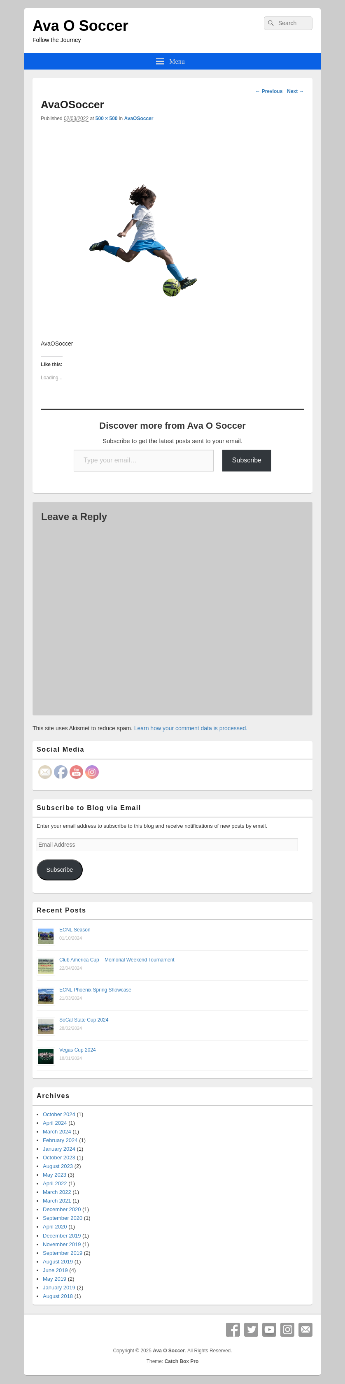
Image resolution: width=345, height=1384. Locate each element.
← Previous (268, 91)
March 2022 (57, 1192)
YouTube (269, 1330)
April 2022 (55, 1183)
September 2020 (62, 1218)
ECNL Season (75, 930)
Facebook (233, 1330)
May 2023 (54, 1175)
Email (305, 1330)
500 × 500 (107, 118)
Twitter (251, 1330)
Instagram (287, 1330)
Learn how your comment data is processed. (190, 728)
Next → (295, 91)
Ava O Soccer (80, 25)
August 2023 (58, 1166)
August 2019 (58, 1262)
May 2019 (54, 1279)
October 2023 (59, 1157)
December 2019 (62, 1236)
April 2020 (55, 1227)
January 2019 (59, 1287)
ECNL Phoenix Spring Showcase (95, 990)
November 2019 (62, 1244)
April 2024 (55, 1123)
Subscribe (246, 460)
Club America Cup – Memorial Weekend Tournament (117, 960)
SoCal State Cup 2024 (83, 1020)
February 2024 (60, 1140)
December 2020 (62, 1209)
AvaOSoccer (139, 118)
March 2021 (57, 1201)
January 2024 (59, 1149)
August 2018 (58, 1296)
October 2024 (59, 1114)
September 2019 (62, 1253)
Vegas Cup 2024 (77, 1050)
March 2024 (57, 1132)
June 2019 (55, 1270)
